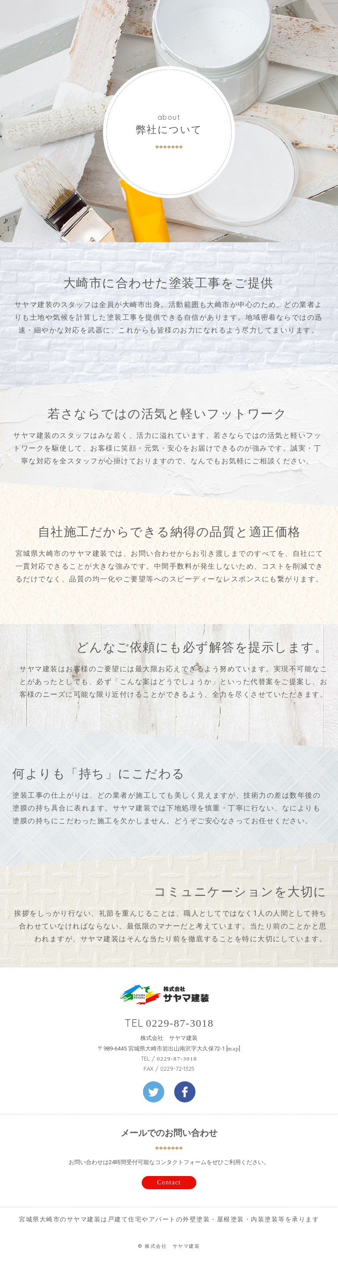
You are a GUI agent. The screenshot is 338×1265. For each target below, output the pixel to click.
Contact (169, 1182)
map (233, 1048)
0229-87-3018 (180, 1023)
